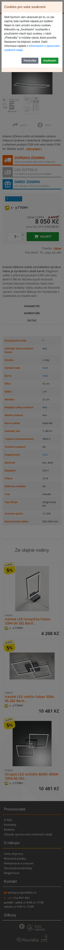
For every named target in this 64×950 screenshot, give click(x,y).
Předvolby (30, 60)
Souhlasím (49, 60)
